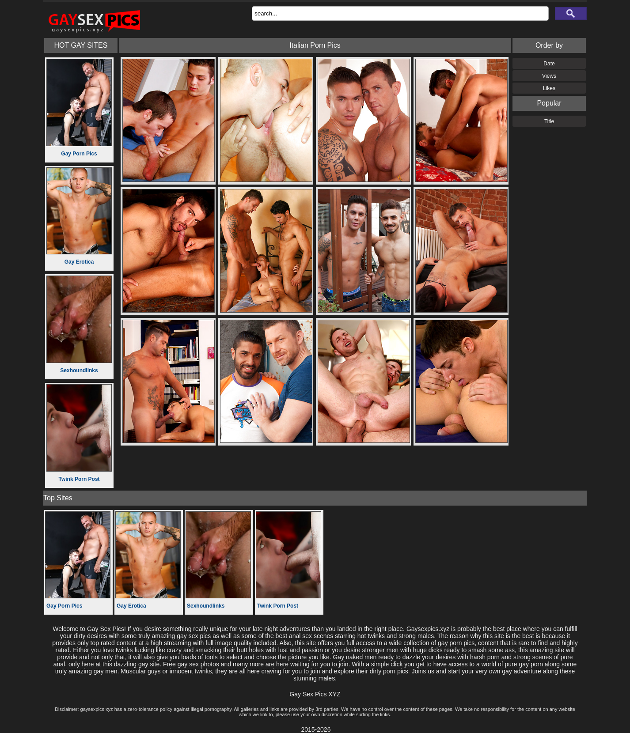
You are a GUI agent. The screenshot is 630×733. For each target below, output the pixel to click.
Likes (549, 88)
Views (549, 76)
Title (549, 121)
